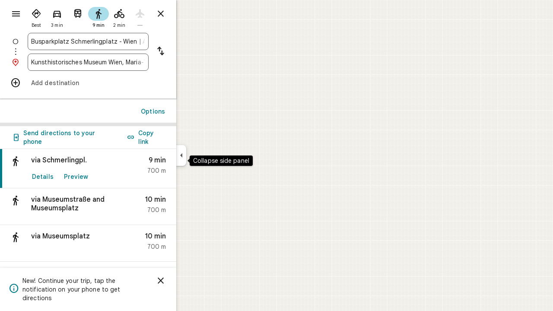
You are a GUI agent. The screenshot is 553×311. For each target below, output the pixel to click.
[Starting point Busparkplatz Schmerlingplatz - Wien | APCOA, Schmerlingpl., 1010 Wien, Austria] (119, 41)
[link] (119, 168)
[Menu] (15, 14)
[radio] (67, 16)
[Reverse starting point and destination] (192, 52)
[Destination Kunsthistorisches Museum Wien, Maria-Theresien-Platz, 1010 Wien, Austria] (119, 62)
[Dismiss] (192, 281)
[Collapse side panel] (212, 155)
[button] (119, 206)
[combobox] (119, 41)
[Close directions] (192, 13)
